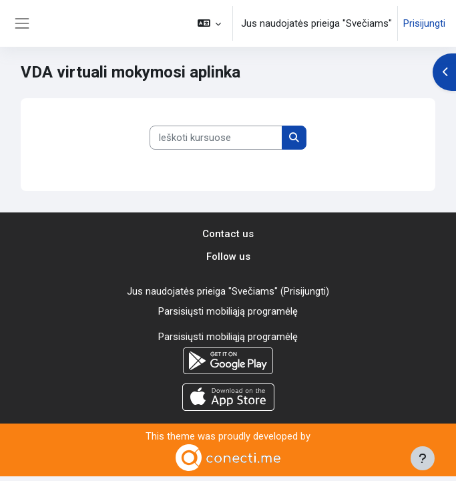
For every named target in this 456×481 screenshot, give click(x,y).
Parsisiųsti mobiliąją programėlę (228, 311)
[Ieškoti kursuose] (216, 138)
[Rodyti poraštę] (423, 458)
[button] (209, 23)
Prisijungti (424, 23)
